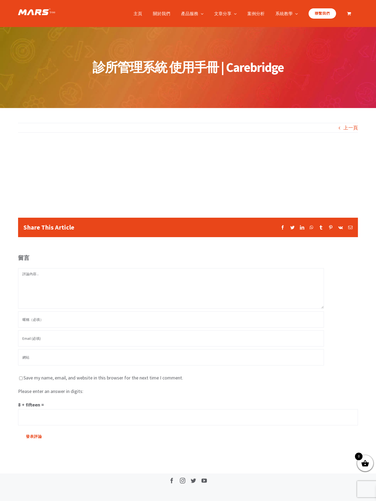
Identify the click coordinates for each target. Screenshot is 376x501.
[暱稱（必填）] (171, 319)
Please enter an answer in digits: (50, 391)
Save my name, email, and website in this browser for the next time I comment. (103, 378)
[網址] (171, 357)
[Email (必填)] (171, 338)
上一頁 (350, 128)
